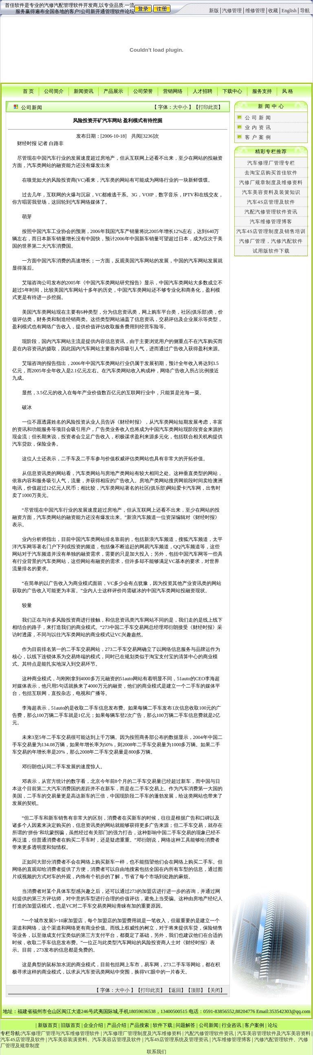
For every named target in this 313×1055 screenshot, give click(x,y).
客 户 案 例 (258, 137)
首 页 (28, 91)
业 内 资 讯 (258, 127)
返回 (176, 990)
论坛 (273, 1025)
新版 (214, 10)
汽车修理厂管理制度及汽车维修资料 (142, 1033)
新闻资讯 (83, 91)
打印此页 (208, 107)
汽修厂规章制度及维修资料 (271, 182)
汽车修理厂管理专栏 (271, 163)
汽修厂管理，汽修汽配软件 (271, 241)
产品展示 (113, 91)
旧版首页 (70, 1025)
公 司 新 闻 (258, 118)
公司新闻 (208, 1025)
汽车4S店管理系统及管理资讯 (177, 1039)
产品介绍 (116, 1025)
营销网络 (173, 91)
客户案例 (254, 1025)
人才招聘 (202, 91)
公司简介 (54, 91)
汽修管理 (232, 10)
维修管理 (255, 10)
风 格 (287, 91)
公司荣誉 (143, 91)
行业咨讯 (231, 1025)
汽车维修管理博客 (271, 221)
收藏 (273, 10)
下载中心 (232, 91)
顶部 (196, 990)
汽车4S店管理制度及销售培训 (271, 231)
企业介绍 (93, 1025)
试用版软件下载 (271, 251)
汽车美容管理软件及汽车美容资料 (274, 1033)
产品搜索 (139, 1025)
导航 (305, 10)
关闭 (215, 990)
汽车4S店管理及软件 (271, 202)
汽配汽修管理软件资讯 (271, 212)
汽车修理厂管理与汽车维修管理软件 (60, 1033)
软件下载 (162, 1025)
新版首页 (47, 1025)
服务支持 (262, 91)
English (289, 10)
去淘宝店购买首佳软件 (271, 173)
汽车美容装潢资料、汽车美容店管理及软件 (94, 1039)
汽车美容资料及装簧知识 (271, 192)
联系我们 (156, 1052)
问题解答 (185, 1025)
